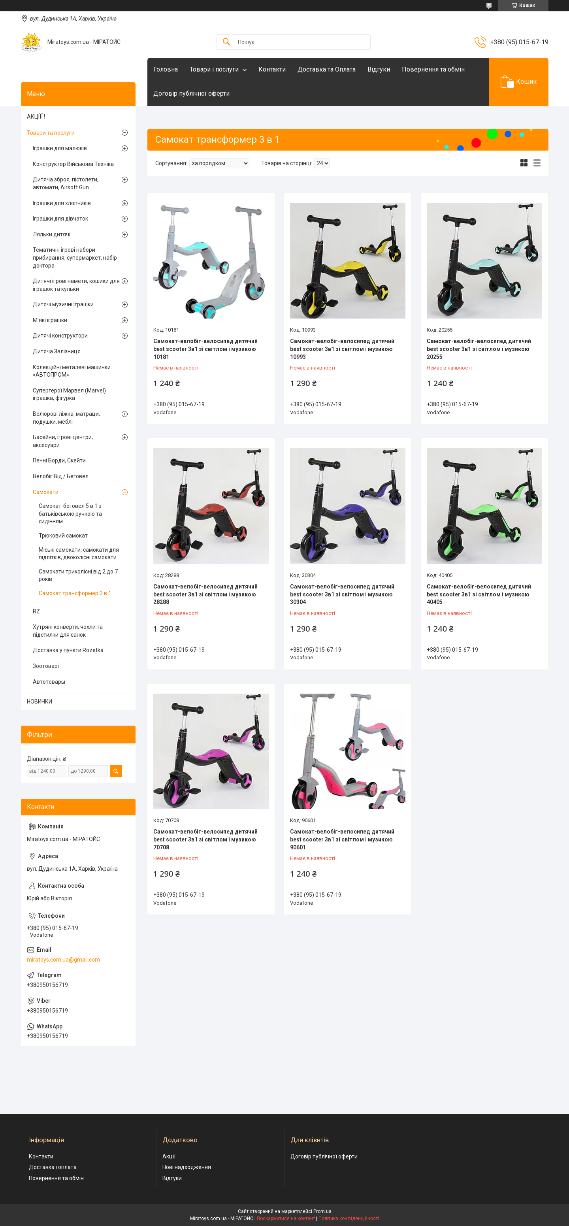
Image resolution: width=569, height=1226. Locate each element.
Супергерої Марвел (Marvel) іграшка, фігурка (69, 394)
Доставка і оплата (53, 1167)
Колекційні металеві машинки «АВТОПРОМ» (72, 371)
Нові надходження (186, 1167)
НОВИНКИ (39, 701)
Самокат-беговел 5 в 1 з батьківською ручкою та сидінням (70, 513)
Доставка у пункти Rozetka (68, 650)
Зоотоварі (46, 666)
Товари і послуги (214, 69)
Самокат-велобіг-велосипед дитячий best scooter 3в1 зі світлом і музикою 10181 (205, 349)
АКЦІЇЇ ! (36, 116)
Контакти (272, 69)
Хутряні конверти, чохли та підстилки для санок (68, 631)
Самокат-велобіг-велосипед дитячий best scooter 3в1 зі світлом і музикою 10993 (342, 349)
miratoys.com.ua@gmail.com (63, 959)
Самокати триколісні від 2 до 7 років (78, 575)
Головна (165, 69)
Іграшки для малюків (60, 148)
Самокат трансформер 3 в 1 (75, 593)
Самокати (45, 492)
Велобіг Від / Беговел (61, 476)
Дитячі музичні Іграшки (63, 304)
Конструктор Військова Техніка (73, 164)
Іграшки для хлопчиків (62, 203)
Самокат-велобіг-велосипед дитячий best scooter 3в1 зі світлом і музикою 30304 (342, 594)
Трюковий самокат (63, 535)
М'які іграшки (50, 320)
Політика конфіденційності (348, 1218)
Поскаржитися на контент (286, 1218)
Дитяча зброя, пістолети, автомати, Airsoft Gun (65, 183)
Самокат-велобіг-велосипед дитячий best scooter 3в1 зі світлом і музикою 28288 (205, 594)
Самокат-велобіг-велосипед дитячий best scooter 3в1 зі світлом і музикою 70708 (205, 839)
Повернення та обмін (433, 69)
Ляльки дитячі (51, 234)
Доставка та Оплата (327, 69)
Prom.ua (322, 1211)
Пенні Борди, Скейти (59, 460)
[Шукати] (226, 42)
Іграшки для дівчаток (60, 218)
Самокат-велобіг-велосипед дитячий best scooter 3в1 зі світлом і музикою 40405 (479, 594)
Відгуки (378, 69)
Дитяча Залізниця (57, 351)
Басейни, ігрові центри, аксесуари (63, 441)
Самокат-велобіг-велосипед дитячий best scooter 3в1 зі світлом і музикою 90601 (342, 839)
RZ (36, 611)
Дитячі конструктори (60, 335)
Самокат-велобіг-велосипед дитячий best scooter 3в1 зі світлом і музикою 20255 (479, 349)
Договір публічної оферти (191, 93)
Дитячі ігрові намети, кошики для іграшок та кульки (76, 285)
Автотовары (49, 682)
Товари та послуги (51, 133)
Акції (168, 1156)
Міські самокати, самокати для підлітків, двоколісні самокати (79, 554)
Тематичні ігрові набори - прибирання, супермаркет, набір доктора (75, 257)
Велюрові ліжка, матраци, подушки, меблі (66, 418)
